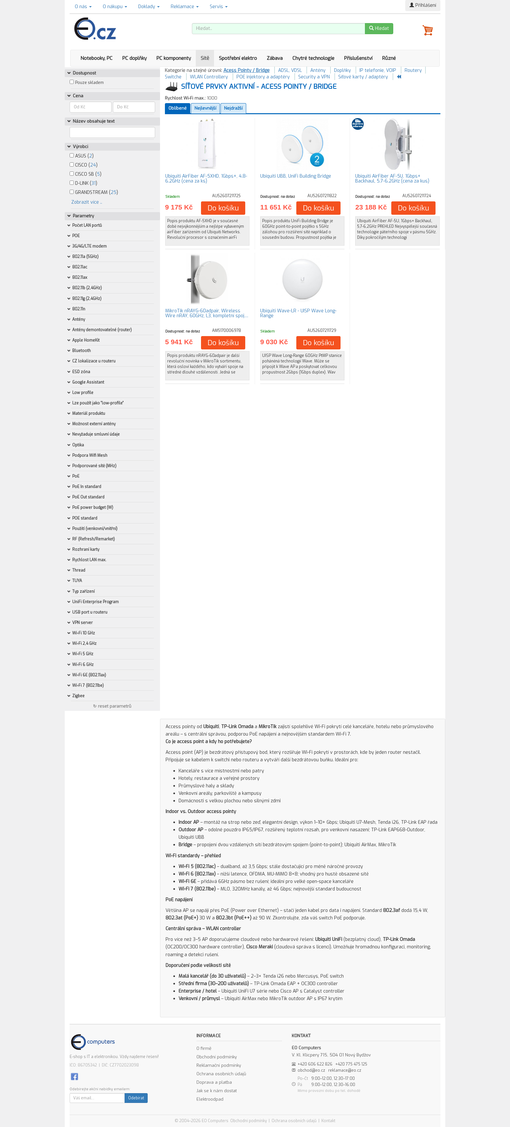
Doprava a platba (214, 1082)
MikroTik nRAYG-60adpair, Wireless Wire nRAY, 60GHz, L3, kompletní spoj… (206, 313)
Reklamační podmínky (218, 1065)
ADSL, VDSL (290, 70)
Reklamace (185, 7)
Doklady (149, 7)
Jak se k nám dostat (216, 1090)
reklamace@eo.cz (344, 1070)
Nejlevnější (205, 108)
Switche (173, 77)
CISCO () (84, 165)
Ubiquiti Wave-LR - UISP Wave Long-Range (298, 313)
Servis (219, 7)
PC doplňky (134, 58)
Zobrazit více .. (86, 202)
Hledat (379, 28)
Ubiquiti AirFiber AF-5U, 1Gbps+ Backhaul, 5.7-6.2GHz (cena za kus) (392, 178)
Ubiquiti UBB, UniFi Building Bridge (295, 176)
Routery (413, 70)
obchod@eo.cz (311, 1070)
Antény (318, 70)
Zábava (275, 58)
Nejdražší (233, 108)
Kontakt (328, 1120)
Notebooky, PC (96, 58)
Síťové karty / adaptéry (363, 77)
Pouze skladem (89, 82)
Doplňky (342, 70)
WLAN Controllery (209, 77)
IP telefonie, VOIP (377, 70)
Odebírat (136, 1098)
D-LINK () (83, 183)
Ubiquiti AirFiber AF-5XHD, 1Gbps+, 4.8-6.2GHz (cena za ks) (206, 178)
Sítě (205, 58)
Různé (389, 58)
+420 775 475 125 (351, 1064)
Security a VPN (314, 77)
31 (93, 183)
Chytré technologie (313, 58)
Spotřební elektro (238, 58)
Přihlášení (422, 5)
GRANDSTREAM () (94, 192)
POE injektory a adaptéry (263, 77)
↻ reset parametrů (112, 706)
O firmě (203, 1048)
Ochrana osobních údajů (221, 1074)
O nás (83, 7)
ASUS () (82, 156)
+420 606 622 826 (315, 1064)
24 (93, 165)
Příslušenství (358, 58)
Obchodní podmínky (216, 1057)
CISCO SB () (85, 174)
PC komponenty (173, 58)
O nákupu (115, 7)
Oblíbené (177, 108)
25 (113, 192)
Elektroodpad (209, 1099)
